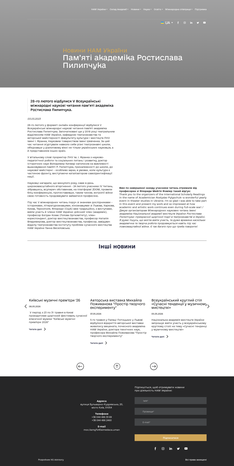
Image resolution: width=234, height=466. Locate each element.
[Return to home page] (42, 9)
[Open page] (58, 276)
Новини (135, 9)
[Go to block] (117, 366)
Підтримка (201, 9)
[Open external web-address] (31, 460)
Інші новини (117, 246)
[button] (178, 23)
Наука (146, 9)
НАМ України (98, 9)
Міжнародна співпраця (178, 9)
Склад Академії (118, 9)
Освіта (157, 9)
